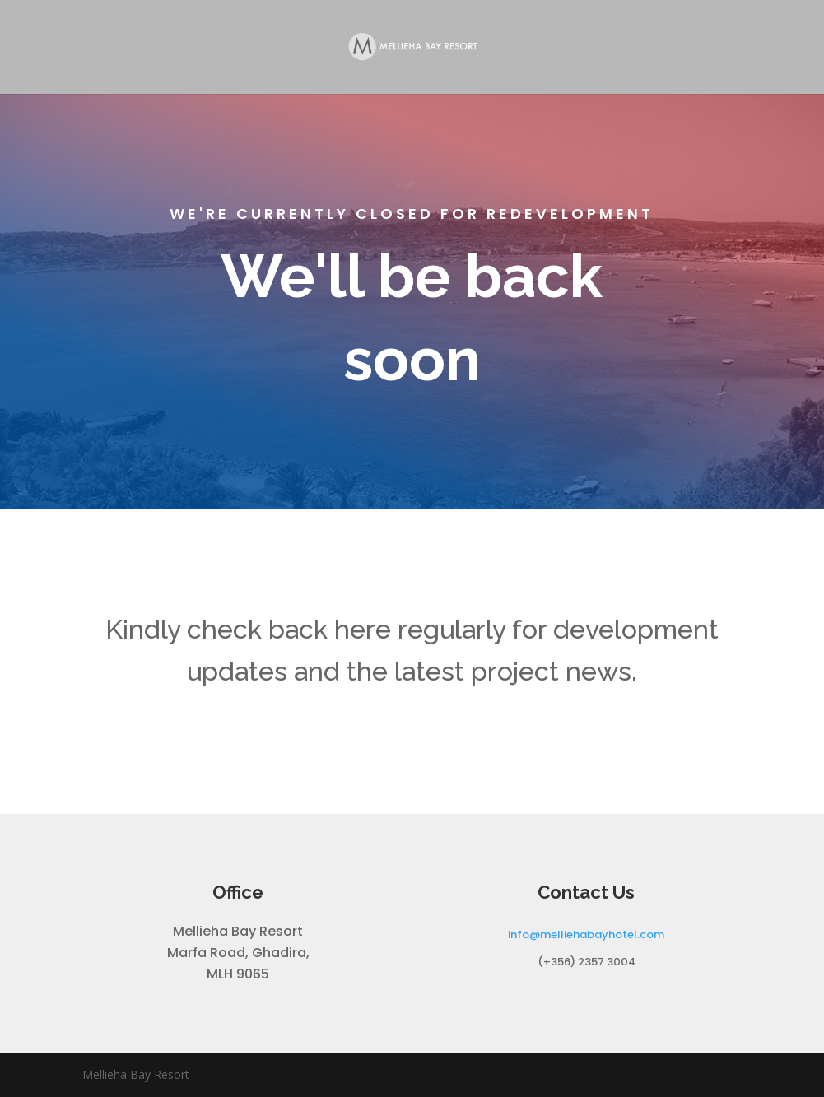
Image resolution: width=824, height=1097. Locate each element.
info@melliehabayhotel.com (586, 934)
